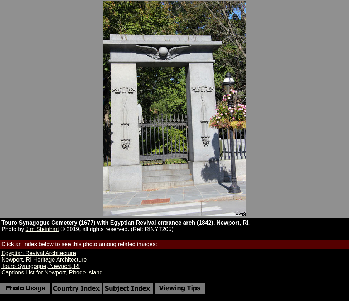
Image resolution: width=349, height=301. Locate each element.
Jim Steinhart (42, 229)
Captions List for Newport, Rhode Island (52, 272)
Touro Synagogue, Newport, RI (40, 266)
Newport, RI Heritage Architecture (44, 260)
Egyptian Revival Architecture (38, 253)
